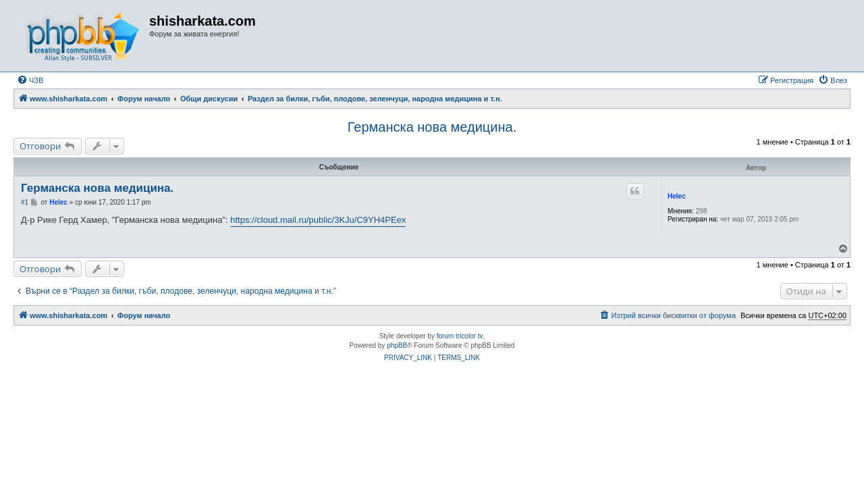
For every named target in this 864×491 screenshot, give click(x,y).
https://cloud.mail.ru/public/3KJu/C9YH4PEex (318, 220)
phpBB (397, 345)
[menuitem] (30, 80)
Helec (677, 196)
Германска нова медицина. (432, 127)
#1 (24, 202)
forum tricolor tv (460, 336)
